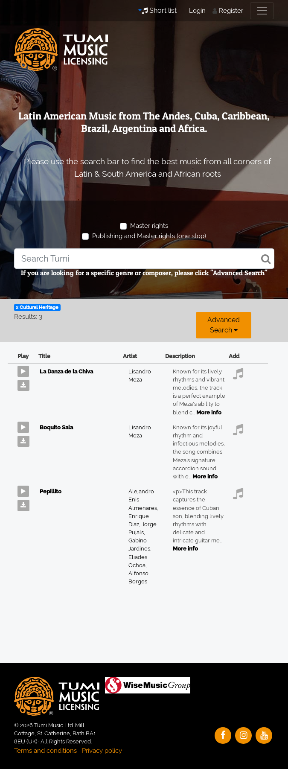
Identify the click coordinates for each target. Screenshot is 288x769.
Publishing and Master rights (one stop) (149, 236)
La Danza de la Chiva (66, 371)
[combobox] (144, 258)
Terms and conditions (45, 750)
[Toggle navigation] (262, 10)
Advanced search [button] (223, 325)
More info (208, 412)
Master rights (149, 226)
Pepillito (50, 491)
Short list (159, 10)
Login (197, 11)
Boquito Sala (56, 427)
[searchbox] (144, 258)
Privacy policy (102, 750)
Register (231, 11)
